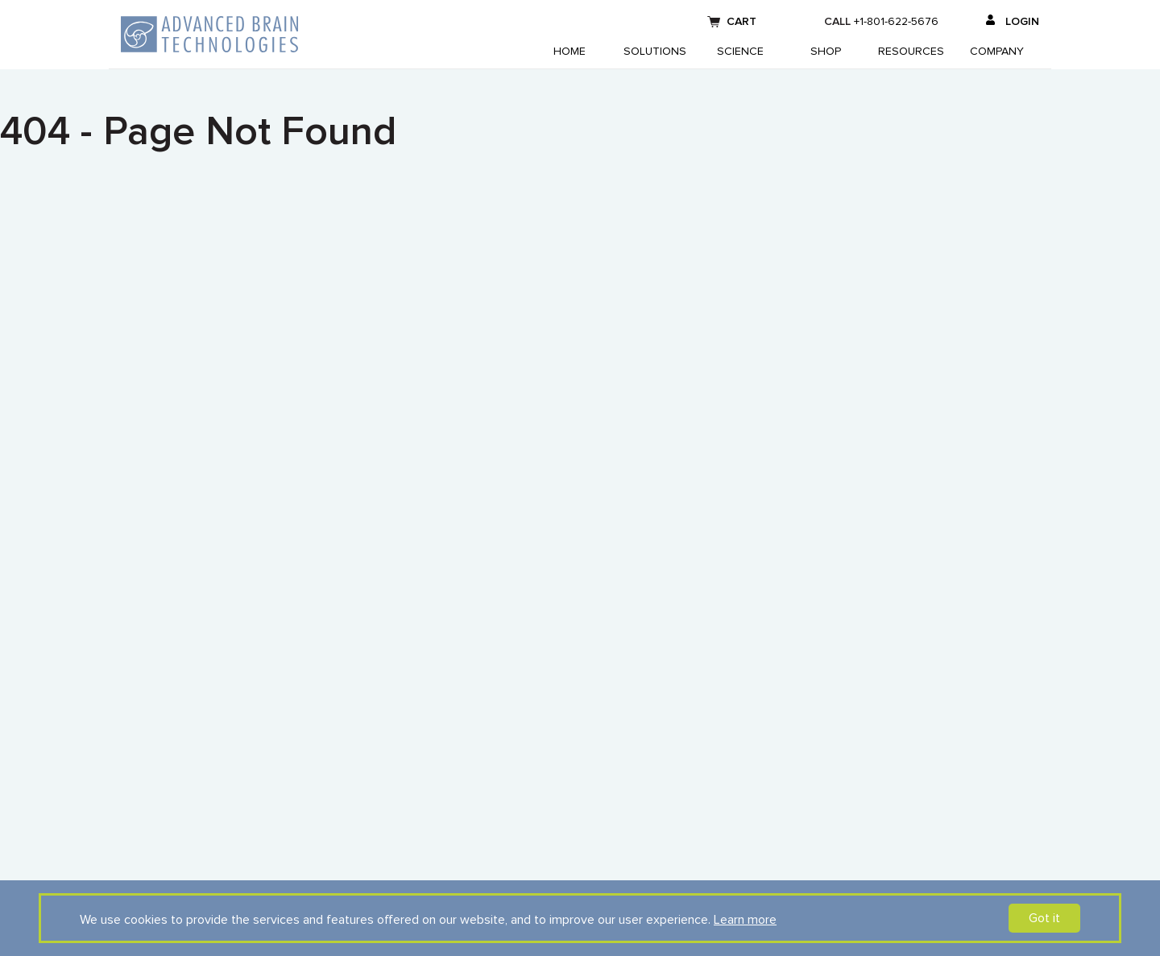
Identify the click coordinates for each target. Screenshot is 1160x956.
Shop (825, 51)
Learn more (745, 919)
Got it (1044, 918)
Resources (911, 51)
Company (997, 51)
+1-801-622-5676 (896, 21)
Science (740, 51)
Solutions (655, 51)
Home (569, 51)
